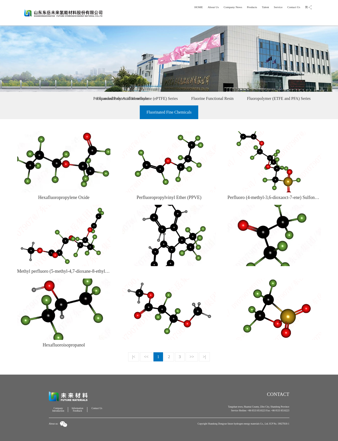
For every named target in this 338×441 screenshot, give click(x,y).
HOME (199, 7)
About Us (214, 7)
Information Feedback (77, 409)
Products (252, 7)
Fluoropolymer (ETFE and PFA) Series (279, 98)
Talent (265, 7)
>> (192, 357)
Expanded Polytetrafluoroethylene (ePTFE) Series (137, 98)
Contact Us (293, 7)
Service (278, 7)
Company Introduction (58, 409)
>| (204, 357)
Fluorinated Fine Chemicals (169, 112)
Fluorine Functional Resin (212, 98)
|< (133, 357)
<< (146, 357)
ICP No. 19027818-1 (279, 423)
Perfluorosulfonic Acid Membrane (55, 98)
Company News (233, 7)
